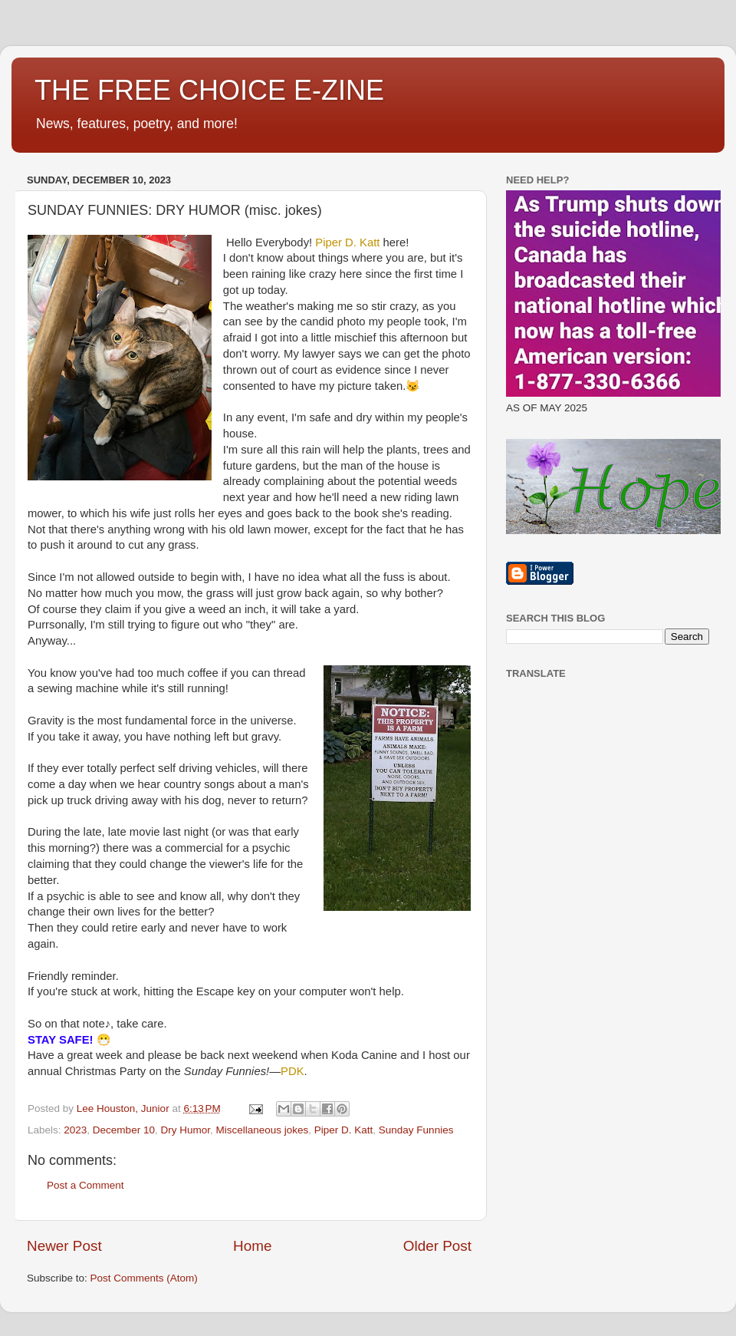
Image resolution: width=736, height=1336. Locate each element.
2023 (75, 1130)
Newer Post (64, 1246)
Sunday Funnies (416, 1130)
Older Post (437, 1246)
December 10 (124, 1130)
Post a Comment (85, 1185)
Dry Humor (185, 1130)
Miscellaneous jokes (261, 1130)
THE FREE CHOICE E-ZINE (209, 90)
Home (252, 1246)
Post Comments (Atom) (144, 1278)
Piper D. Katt (343, 1130)
